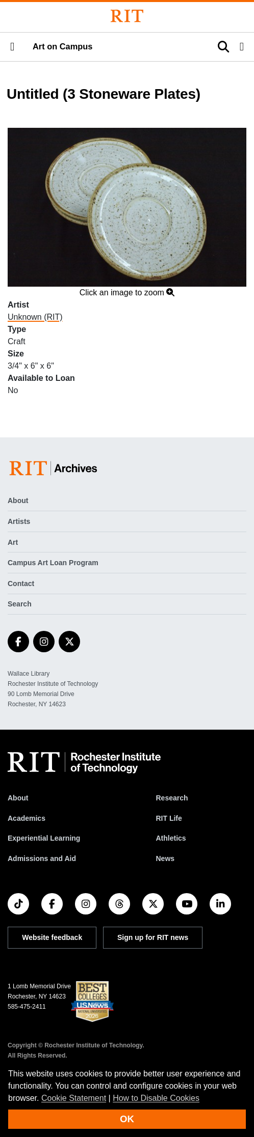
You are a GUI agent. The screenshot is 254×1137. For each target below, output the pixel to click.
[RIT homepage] (84, 762)
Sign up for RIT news (152, 937)
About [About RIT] (18, 798)
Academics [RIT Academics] (26, 818)
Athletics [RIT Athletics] (171, 838)
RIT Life (169, 818)
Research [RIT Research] (172, 798)
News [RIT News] (165, 858)
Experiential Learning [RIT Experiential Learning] (44, 838)
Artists (19, 521)
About (18, 500)
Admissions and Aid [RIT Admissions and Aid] (42, 858)
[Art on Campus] (55, 468)
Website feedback (52, 937)
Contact (21, 583)
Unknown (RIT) (35, 317)
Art (13, 542)
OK (127, 1119)
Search (20, 604)
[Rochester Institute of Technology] (127, 16)
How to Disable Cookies (156, 1098)
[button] (12, 47)
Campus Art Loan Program (53, 563)
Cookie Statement (73, 1098)
